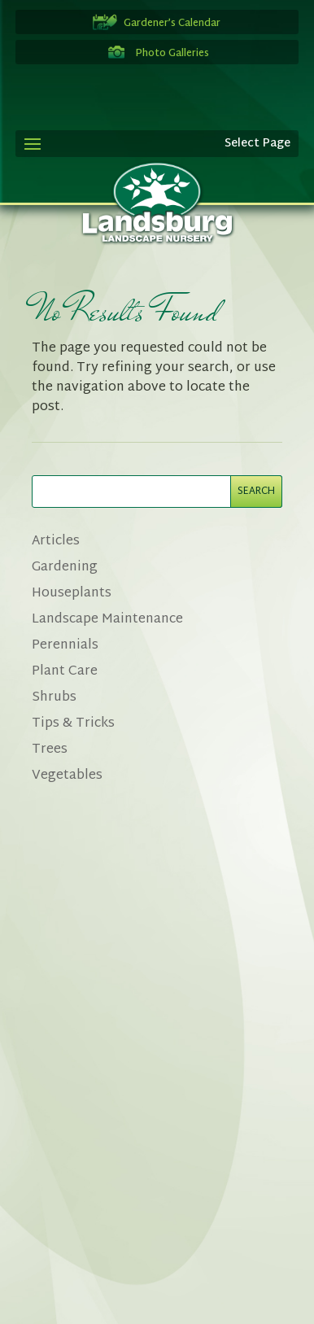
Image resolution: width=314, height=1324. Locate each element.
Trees (50, 750)
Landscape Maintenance (107, 619)
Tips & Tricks (73, 724)
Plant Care (65, 672)
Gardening (65, 567)
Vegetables (67, 776)
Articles (56, 541)
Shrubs (54, 698)
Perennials (65, 646)
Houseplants (71, 593)
